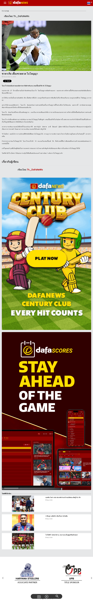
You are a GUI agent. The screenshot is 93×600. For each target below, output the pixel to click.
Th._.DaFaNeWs (35, 169)
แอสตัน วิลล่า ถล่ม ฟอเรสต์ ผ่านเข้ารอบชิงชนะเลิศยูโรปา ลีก (63, 497)
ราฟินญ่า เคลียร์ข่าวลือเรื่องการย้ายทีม (56, 516)
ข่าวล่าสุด (5, 11)
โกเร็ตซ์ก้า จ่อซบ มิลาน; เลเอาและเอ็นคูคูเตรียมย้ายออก (61, 535)
